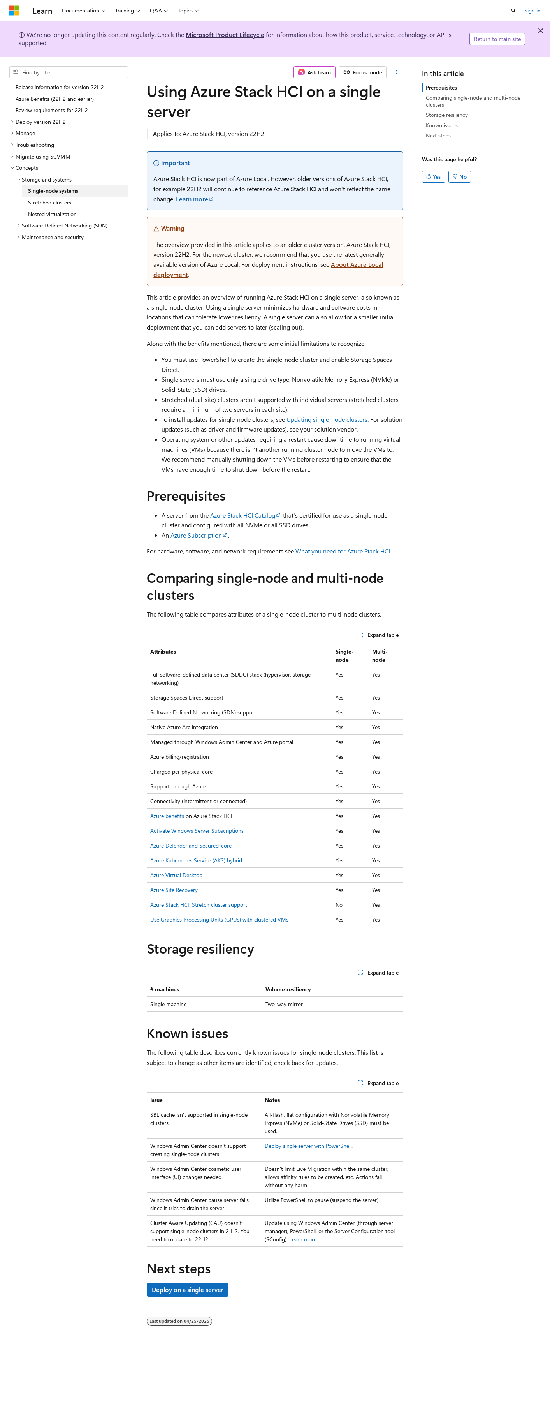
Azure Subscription (196, 535)
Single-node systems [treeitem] (53, 190)
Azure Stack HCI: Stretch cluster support (198, 904)
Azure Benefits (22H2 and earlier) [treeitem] (55, 98)
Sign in (532, 10)
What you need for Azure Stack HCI (342, 551)
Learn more (192, 199)
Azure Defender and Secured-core (191, 845)
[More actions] (396, 72)
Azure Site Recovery (174, 890)
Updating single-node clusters (326, 419)
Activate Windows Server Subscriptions (197, 830)
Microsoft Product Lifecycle (225, 34)
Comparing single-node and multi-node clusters (473, 101)
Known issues (442, 125)
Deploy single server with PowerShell (308, 1145)
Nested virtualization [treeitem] (52, 214)
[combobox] (68, 72)
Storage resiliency (447, 114)
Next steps (438, 135)
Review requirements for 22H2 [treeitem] (52, 110)
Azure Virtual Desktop (176, 875)
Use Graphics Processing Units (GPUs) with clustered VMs (219, 919)
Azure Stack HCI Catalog (242, 515)
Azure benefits (167, 816)
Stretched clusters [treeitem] (49, 202)
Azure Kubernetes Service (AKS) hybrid (196, 860)
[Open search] (513, 11)
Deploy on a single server (187, 1289)
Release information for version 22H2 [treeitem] (60, 87)
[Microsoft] (14, 10)
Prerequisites (441, 87)
